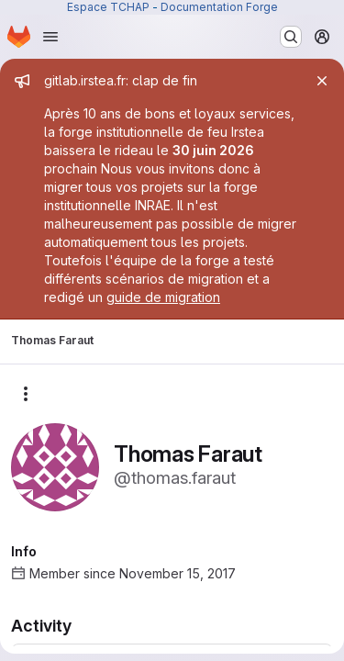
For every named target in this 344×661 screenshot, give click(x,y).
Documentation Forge (219, 7)
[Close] (322, 81)
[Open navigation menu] (50, 36)
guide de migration (163, 297)
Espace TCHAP (108, 7)
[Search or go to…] (291, 37)
